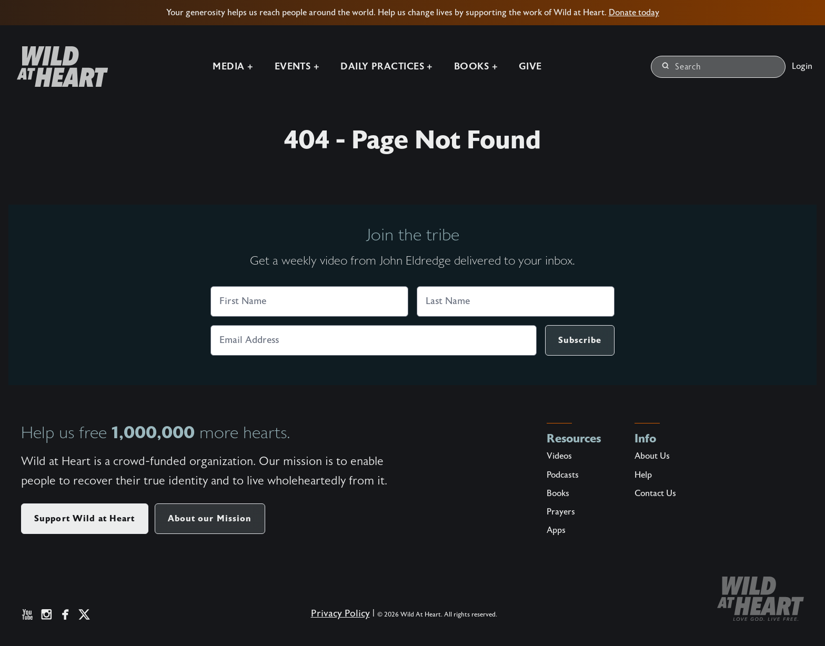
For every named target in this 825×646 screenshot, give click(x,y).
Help (643, 475)
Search (681, 67)
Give (530, 66)
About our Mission (210, 518)
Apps (556, 530)
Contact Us (655, 493)
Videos (559, 456)
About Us (652, 456)
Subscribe (579, 340)
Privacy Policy (340, 613)
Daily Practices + (386, 66)
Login (802, 66)
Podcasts (563, 475)
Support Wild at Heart (84, 518)
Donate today (634, 12)
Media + (233, 66)
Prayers (561, 512)
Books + (476, 66)
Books (558, 493)
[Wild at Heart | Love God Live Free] (58, 66)
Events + (297, 66)
